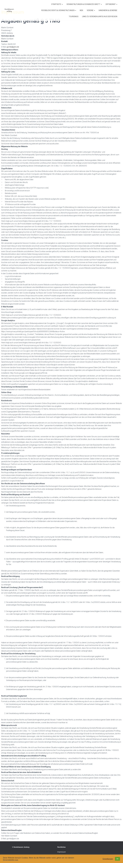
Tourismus (73, 16)
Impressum (61, 852)
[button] (62, 4)
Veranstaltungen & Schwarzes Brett (84, 4)
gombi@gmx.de (13, 47)
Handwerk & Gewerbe (108, 10)
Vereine (91, 10)
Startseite (57, 4)
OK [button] (117, 859)
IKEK (81, 10)
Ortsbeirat (111, 4)
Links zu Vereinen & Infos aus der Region (99, 16)
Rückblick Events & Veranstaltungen (58, 10)
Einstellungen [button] (108, 859)
